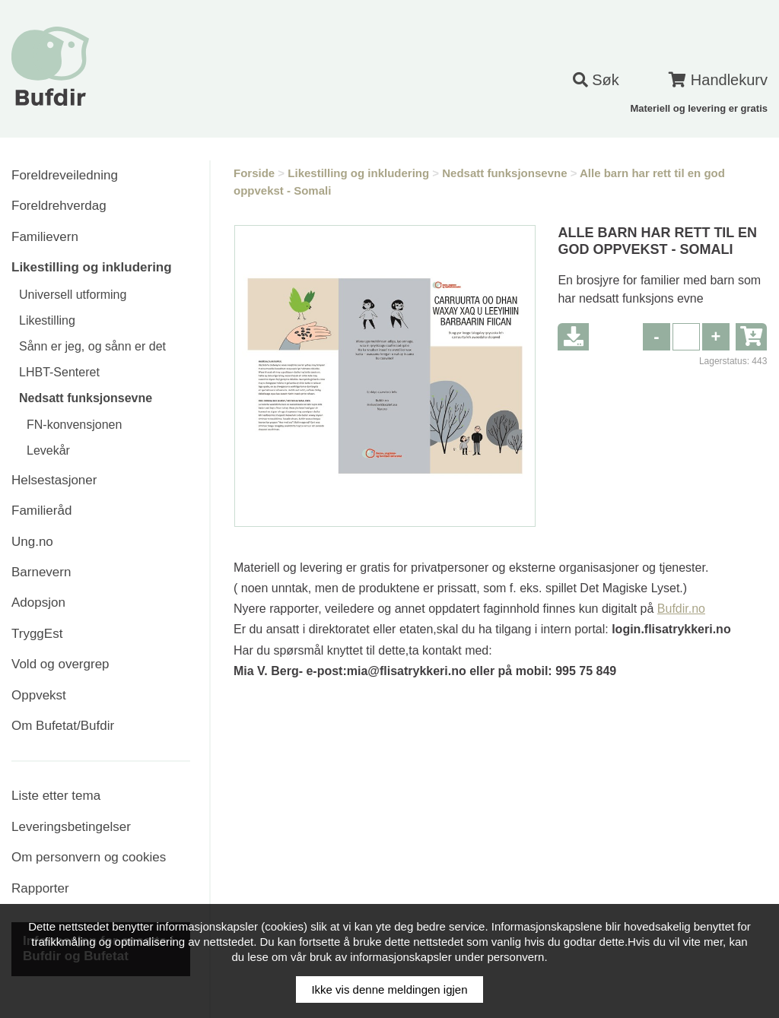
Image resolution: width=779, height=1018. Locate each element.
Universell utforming (72, 294)
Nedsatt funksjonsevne (85, 398)
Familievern (44, 237)
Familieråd (41, 510)
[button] (716, 336)
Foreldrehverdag (59, 205)
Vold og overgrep (60, 664)
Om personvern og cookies (88, 857)
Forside (254, 172)
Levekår (48, 450)
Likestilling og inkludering (91, 267)
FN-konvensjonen (74, 424)
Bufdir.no (681, 608)
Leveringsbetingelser (71, 827)
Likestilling (47, 320)
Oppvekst (38, 695)
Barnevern (41, 572)
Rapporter (40, 888)
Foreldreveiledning (64, 175)
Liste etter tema (55, 795)
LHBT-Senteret (59, 372)
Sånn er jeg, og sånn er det (92, 346)
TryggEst (36, 633)
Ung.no (32, 541)
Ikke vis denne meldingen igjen (389, 989)
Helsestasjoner (54, 480)
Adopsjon (38, 602)
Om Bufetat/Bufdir (62, 725)
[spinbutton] (686, 336)
